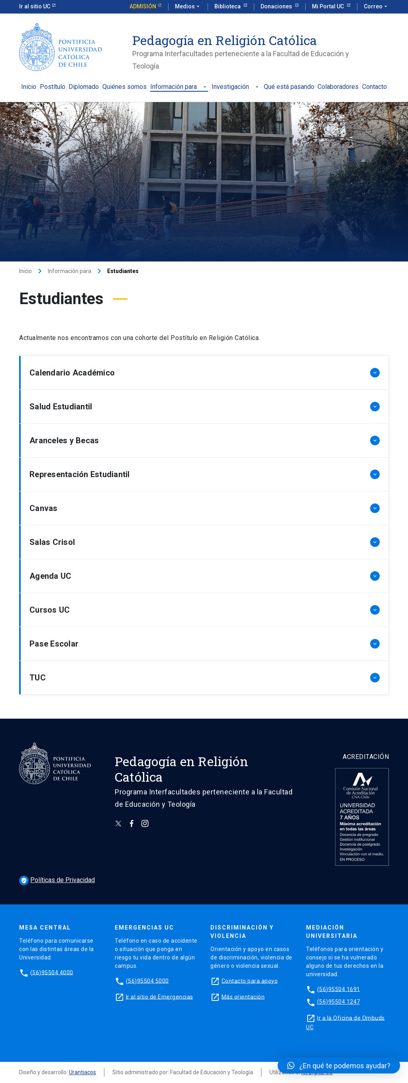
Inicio (28, 87)
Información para (179, 87)
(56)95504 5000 (147, 980)
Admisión (142, 6)
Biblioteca (228, 6)
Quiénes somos (124, 87)
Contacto (374, 87)
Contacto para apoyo (250, 980)
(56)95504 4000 (51, 972)
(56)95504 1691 (338, 989)
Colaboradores (338, 87)
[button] (339, 1065)
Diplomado (84, 87)
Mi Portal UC (328, 6)
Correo (376, 6)
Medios (188, 6)
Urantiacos (82, 1072)
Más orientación (243, 996)
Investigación (236, 87)
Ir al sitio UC (34, 6)
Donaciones (277, 6)
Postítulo (52, 87)
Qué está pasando (289, 87)
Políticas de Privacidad (57, 880)
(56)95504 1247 (338, 1001)
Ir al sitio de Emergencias (159, 996)
